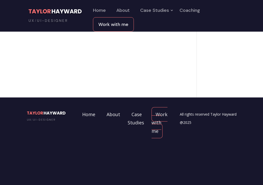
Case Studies (154, 10)
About (123, 10)
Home (99, 10)
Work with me (113, 24)
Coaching (190, 10)
